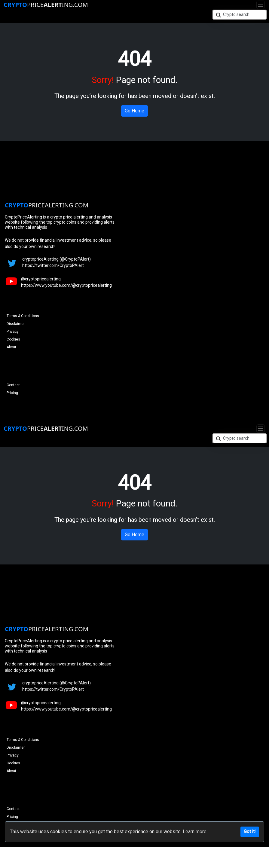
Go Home (134, 111)
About (11, 347)
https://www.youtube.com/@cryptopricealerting (66, 285)
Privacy (13, 331)
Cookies (13, 339)
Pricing (12, 393)
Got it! (249, 831)
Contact (13, 385)
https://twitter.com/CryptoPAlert (53, 265)
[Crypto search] (239, 15)
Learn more (194, 831)
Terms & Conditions (23, 316)
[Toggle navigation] (260, 5)
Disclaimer (16, 324)
